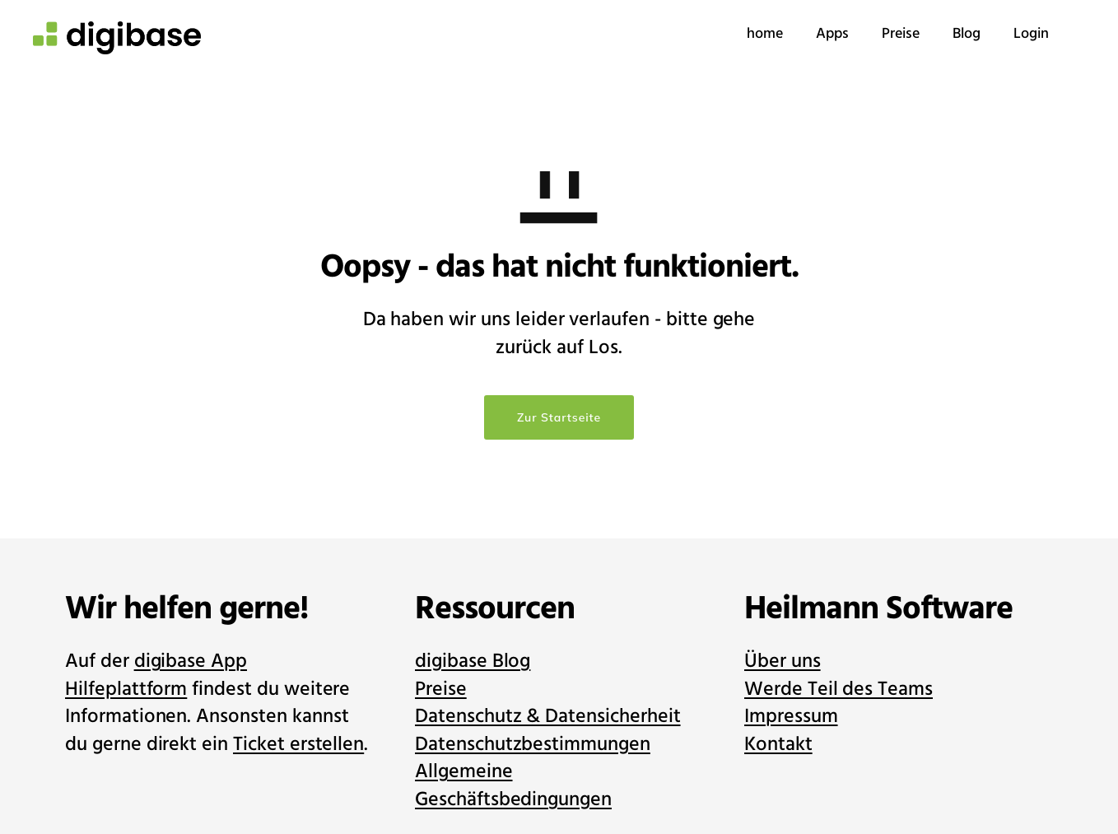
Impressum (791, 716)
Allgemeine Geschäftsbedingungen (513, 785)
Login (998, 33)
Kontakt (778, 744)
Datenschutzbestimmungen (532, 744)
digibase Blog (472, 661)
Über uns (782, 661)
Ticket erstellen (298, 744)
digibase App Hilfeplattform (156, 675)
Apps (799, 33)
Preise (868, 33)
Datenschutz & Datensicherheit (548, 716)
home (732, 33)
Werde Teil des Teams (838, 689)
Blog (934, 33)
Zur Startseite (559, 417)
